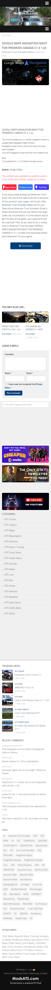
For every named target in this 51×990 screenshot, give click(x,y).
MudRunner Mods (21, 939)
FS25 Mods (7, 936)
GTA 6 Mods (28, 943)
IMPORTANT (8, 870)
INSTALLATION (41, 870)
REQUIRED (27, 904)
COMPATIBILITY (10, 845)
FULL (5, 865)
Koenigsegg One (10, 884)
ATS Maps (9, 530)
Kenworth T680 (9, 875)
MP (4, 894)
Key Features (26, 879)
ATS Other (6, 35)
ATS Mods (20, 970)
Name (8, 373)
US (15, 913)
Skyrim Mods (15, 953)
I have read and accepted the (23, 386)
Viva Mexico (36, 913)
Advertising (34, 973)
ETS (11, 850)
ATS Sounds (10, 563)
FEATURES (8, 855)
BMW (5, 840)
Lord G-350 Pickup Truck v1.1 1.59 (32, 700)
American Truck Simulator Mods (17, 205)
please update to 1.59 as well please (20, 761)
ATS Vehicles (11, 591)
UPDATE (7, 913)
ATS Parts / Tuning (14, 547)
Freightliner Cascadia (12, 860)
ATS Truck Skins (12, 552)
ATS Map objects (12, 535)
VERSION (24, 913)
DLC (5, 850)
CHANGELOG (29, 840)
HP (43, 865)
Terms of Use (9, 973)
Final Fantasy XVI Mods (34, 953)
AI (4, 836)
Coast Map (42, 840)
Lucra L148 (37, 884)
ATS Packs (9, 585)
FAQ (39, 850)
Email (29, 373)
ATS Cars (9, 574)
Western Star (21, 918)
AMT (35, 836)
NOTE (25, 894)
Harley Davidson (25, 865)
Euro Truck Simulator (25, 850)
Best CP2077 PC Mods (22, 950)
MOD (5, 889)
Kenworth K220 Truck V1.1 (28, 674)
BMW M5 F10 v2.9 (24, 687)
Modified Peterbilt (19, 889)
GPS (13, 865)
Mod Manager (36, 889)
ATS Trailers (10, 524)
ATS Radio (9, 569)
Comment (9, 354)
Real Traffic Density (11, 904)
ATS (42, 836)
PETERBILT (36, 894)
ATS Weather (11, 596)
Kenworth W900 (10, 879)
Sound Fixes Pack (17, 908)
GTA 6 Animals (15, 946)
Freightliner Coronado (33, 860)
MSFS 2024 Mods (11, 957)
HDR (37, 865)
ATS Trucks (10, 519)
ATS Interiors (11, 541)
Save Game (36, 939)
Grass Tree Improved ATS (27, 713)
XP (31, 918)
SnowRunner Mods (33, 946)
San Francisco (41, 904)
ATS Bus (8, 580)
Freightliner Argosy (24, 855)
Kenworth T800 (26, 875)
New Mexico (15, 894)
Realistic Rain (23, 899)
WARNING (7, 918)
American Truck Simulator (19, 836)
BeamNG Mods (22, 936)
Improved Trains (24, 870)
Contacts (43, 973)
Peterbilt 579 (8, 899)
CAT (18, 840)
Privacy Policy (22, 973)
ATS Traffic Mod (12, 607)
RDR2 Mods (15, 943)
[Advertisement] (25, 107)
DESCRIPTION (26, 845)
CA (12, 840)
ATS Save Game (12, 602)
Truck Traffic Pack (35, 908)
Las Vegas (25, 884)
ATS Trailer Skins (13, 558)
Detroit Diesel (41, 845)
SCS (5, 908)
